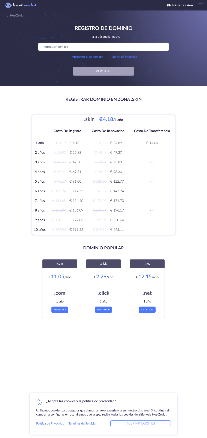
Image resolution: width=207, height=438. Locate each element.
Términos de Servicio (82, 423)
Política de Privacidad (50, 423)
